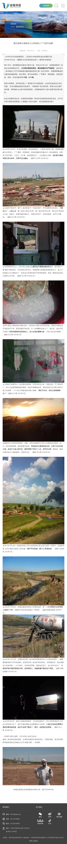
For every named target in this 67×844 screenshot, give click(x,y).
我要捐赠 (46, 5)
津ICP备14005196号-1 (16, 837)
